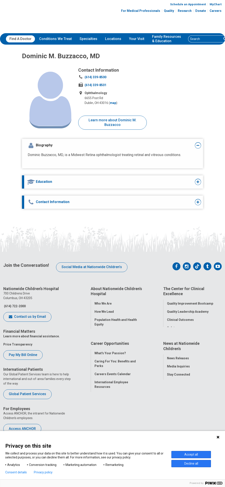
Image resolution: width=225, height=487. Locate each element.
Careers (215, 10)
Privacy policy (43, 472)
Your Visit (136, 39)
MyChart (215, 4)
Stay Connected (178, 383)
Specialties (88, 39)
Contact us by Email (27, 316)
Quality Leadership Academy (188, 310)
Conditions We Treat (55, 39)
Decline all (191, 463)
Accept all (191, 454)
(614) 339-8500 (95, 77)
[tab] (104, 145)
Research (185, 10)
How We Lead (104, 310)
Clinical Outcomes (180, 318)
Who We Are (103, 302)
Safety (171, 326)
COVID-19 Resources (109, 420)
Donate (200, 10)
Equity (171, 334)
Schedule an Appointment (188, 4)
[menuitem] (20, 39)
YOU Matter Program (109, 403)
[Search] (205, 38)
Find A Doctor (20, 39)
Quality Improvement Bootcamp (190, 302)
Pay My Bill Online (23, 355)
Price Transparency (17, 344)
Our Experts (175, 399)
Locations (113, 39)
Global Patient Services (27, 394)
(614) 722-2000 (14, 306)
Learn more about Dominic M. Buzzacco (112, 122)
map (113, 103)
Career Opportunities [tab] (110, 353)
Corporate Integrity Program (115, 331)
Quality (169, 10)
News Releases (178, 367)
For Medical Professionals (140, 10)
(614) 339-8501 (95, 85)
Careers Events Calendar (112, 383)
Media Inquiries (178, 375)
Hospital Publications (182, 391)
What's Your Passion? (110, 362)
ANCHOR (100, 412)
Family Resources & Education (166, 39)
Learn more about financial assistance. (31, 336)
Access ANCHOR (22, 429)
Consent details (16, 472)
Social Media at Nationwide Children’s (92, 267)
